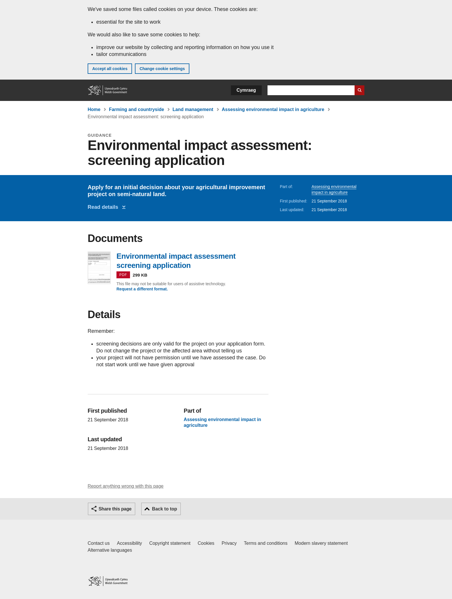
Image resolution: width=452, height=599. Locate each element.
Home (94, 109)
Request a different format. (142, 289)
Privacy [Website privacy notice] (229, 543)
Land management (193, 109)
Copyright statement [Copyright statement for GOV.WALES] (170, 543)
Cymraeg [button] (246, 90)
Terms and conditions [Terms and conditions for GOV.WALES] (265, 543)
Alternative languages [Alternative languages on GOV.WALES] (110, 550)
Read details (104, 207)
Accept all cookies (109, 68)
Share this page (115, 508)
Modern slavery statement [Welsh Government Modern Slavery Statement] (321, 543)
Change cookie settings (162, 68)
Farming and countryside (136, 109)
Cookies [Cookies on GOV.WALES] (206, 543)
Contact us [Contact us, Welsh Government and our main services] (99, 543)
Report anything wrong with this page (125, 486)
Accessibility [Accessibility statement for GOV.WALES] (129, 543)
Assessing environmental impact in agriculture (273, 109)
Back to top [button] (164, 508)
